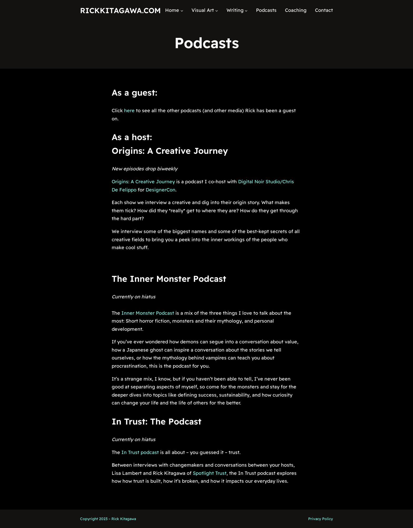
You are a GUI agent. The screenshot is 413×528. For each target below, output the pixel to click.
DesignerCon (160, 190)
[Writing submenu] (246, 10)
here (129, 110)
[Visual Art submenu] (216, 10)
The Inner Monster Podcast (169, 278)
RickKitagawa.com (120, 10)
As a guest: (134, 92)
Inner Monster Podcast (147, 313)
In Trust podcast (139, 452)
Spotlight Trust (210, 473)
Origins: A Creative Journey (170, 150)
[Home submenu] (181, 10)
